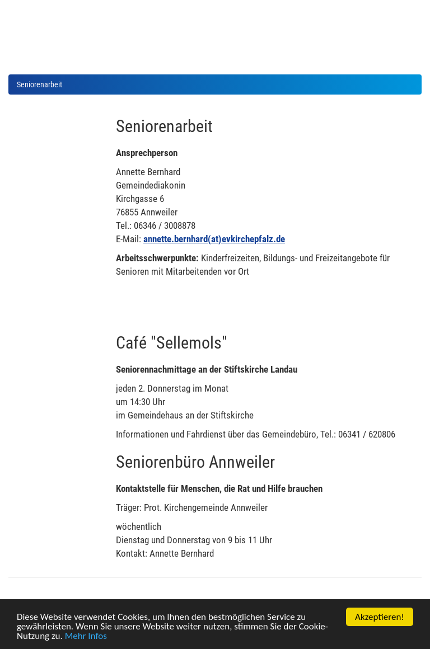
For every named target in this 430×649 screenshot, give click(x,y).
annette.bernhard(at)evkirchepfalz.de (214, 238)
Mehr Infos (86, 636)
